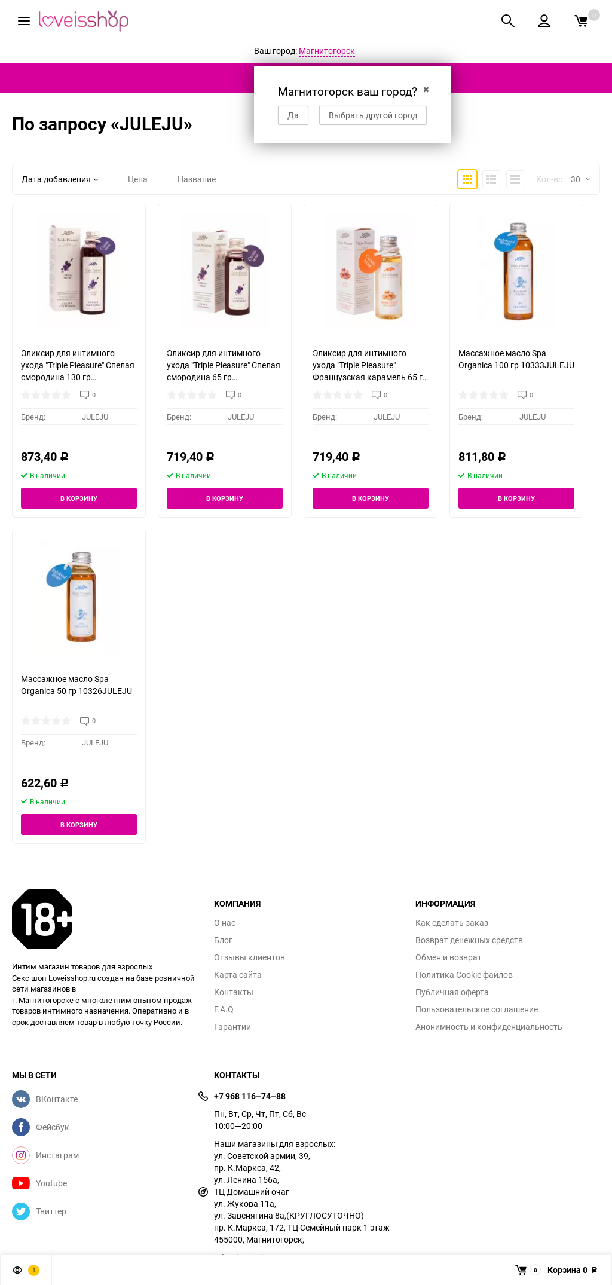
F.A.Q (224, 1009)
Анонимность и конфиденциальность (488, 1027)
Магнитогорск (327, 50)
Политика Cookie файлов (464, 975)
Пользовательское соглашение (476, 1009)
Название (197, 179)
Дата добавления (60, 179)
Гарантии (232, 1027)
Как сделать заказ (451, 923)
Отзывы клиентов (249, 957)
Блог (223, 940)
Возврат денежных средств (469, 940)
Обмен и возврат (448, 957)
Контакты (233, 992)
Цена (138, 179)
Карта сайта (238, 975)
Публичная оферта (452, 992)
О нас (224, 923)
